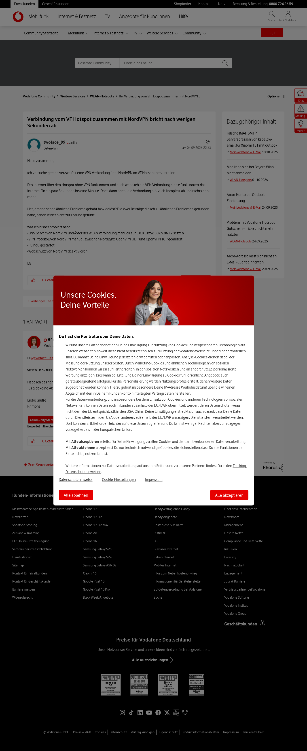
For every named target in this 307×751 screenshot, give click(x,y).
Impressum (154, 479)
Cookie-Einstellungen (119, 479)
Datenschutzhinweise (76, 479)
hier (136, 357)
